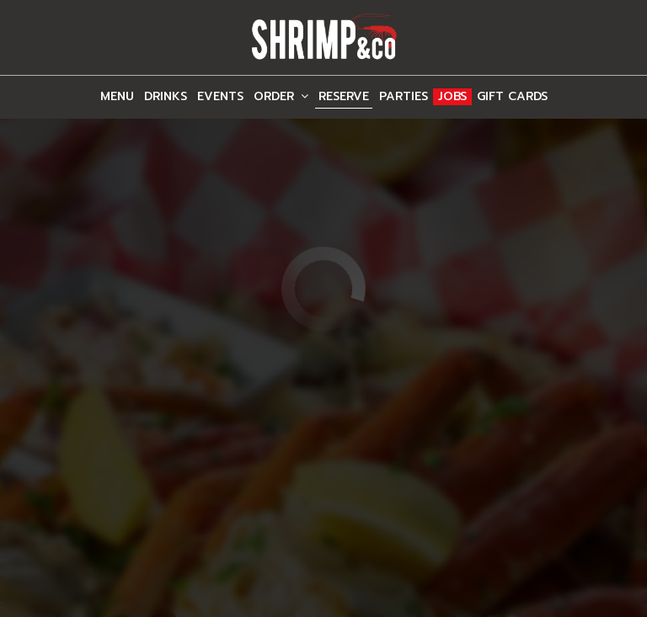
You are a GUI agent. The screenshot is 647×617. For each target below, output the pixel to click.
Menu (117, 96)
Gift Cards (512, 96)
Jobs (452, 96)
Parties (403, 96)
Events (220, 96)
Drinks (165, 96)
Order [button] (281, 96)
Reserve (343, 96)
